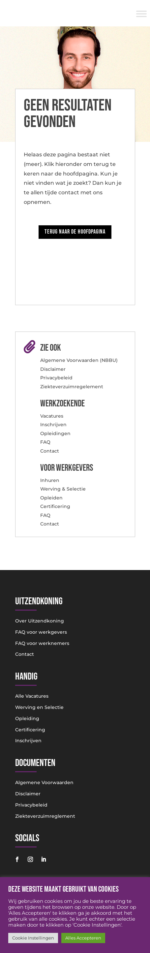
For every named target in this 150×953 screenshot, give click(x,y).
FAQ (45, 442)
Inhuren (49, 480)
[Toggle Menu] (141, 14)
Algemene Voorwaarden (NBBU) (79, 360)
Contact (49, 451)
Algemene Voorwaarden (44, 782)
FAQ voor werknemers (42, 643)
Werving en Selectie (39, 707)
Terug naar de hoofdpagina (75, 231)
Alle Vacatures (31, 696)
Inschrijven (53, 425)
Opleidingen (55, 433)
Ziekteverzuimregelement (71, 387)
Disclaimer (53, 369)
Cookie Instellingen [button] (33, 937)
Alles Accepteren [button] (83, 937)
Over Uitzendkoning (39, 621)
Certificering (55, 506)
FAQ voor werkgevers (41, 632)
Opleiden (51, 498)
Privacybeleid (56, 378)
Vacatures (51, 416)
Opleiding (27, 718)
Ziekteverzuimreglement (45, 816)
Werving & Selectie (63, 489)
